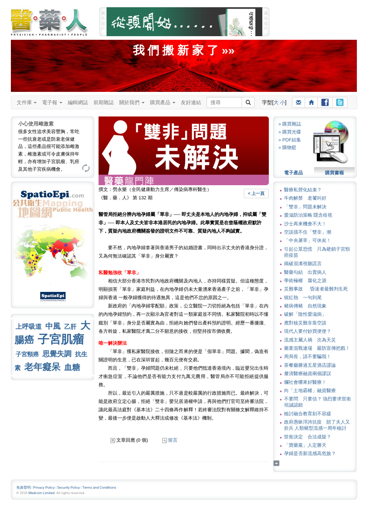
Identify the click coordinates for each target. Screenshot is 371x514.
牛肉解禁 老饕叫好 (305, 198)
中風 (53, 326)
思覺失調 (56, 354)
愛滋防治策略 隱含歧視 (308, 215)
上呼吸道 (29, 326)
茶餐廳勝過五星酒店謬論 (310, 365)
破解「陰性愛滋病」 (305, 314)
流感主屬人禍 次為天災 (310, 340)
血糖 (72, 367)
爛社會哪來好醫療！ (305, 382)
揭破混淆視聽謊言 (303, 263)
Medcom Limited (41, 493)
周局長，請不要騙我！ (307, 356)
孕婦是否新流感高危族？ (310, 453)
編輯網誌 (78, 102)
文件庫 (27, 102)
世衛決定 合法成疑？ (307, 436)
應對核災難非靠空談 (305, 323)
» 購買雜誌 (290, 124)
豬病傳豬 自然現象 (305, 306)
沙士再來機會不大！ (305, 223)
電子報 (52, 102)
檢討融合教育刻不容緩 (307, 413)
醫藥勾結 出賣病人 (305, 272)
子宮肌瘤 (61, 339)
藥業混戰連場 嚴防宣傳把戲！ (317, 348)
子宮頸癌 (27, 354)
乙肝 (70, 326)
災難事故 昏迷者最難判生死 (316, 289)
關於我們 (132, 102)
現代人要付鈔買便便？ (307, 331)
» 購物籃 (288, 147)
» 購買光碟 (290, 132)
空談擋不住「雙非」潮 (307, 232)
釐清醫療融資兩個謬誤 (307, 373)
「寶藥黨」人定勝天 (305, 445)
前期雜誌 (103, 102)
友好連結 (191, 102)
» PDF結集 (290, 140)
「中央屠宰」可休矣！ (307, 240)
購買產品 (162, 102)
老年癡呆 (42, 367)
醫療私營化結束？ (303, 189)
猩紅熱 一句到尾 (303, 297)
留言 (170, 440)
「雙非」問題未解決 (305, 206)
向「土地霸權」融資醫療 (310, 390)
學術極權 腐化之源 (305, 280)
